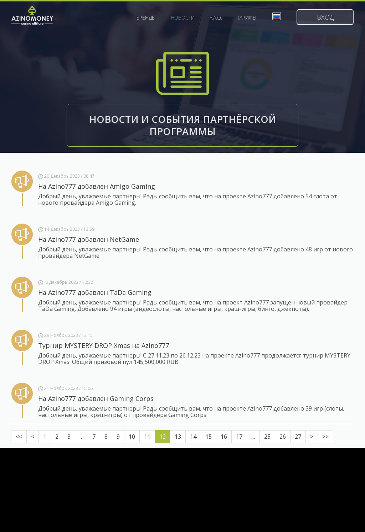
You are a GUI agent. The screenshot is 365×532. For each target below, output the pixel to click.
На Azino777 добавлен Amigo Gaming (96, 186)
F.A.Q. (216, 18)
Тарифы (247, 18)
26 (282, 436)
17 (239, 436)
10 (132, 436)
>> (325, 436)
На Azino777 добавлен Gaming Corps (96, 398)
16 (224, 436)
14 (193, 436)
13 (178, 436)
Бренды (146, 18)
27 (298, 436)
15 (208, 436)
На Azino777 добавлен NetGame (88, 239)
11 (147, 436)
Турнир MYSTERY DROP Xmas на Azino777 (103, 345)
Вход (325, 17)
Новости (183, 18)
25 (267, 436)
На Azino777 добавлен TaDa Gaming (94, 292)
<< (19, 436)
